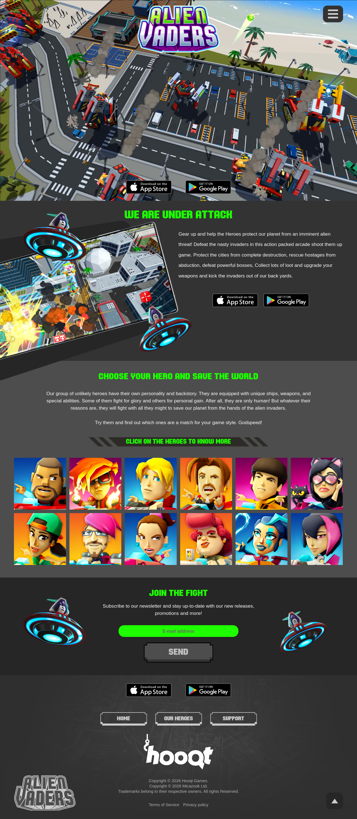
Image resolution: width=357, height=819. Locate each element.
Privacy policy (195, 805)
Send (179, 652)
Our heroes (178, 718)
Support (233, 718)
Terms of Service (164, 805)
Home (123, 718)
